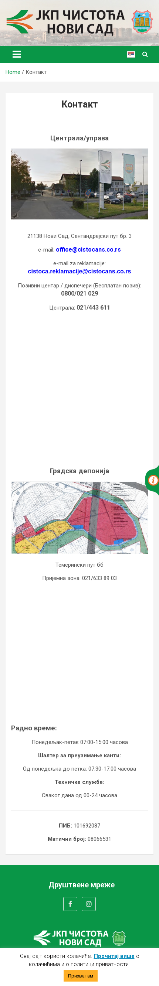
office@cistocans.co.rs (88, 249)
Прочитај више (114, 956)
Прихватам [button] (80, 976)
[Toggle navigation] (16, 54)
